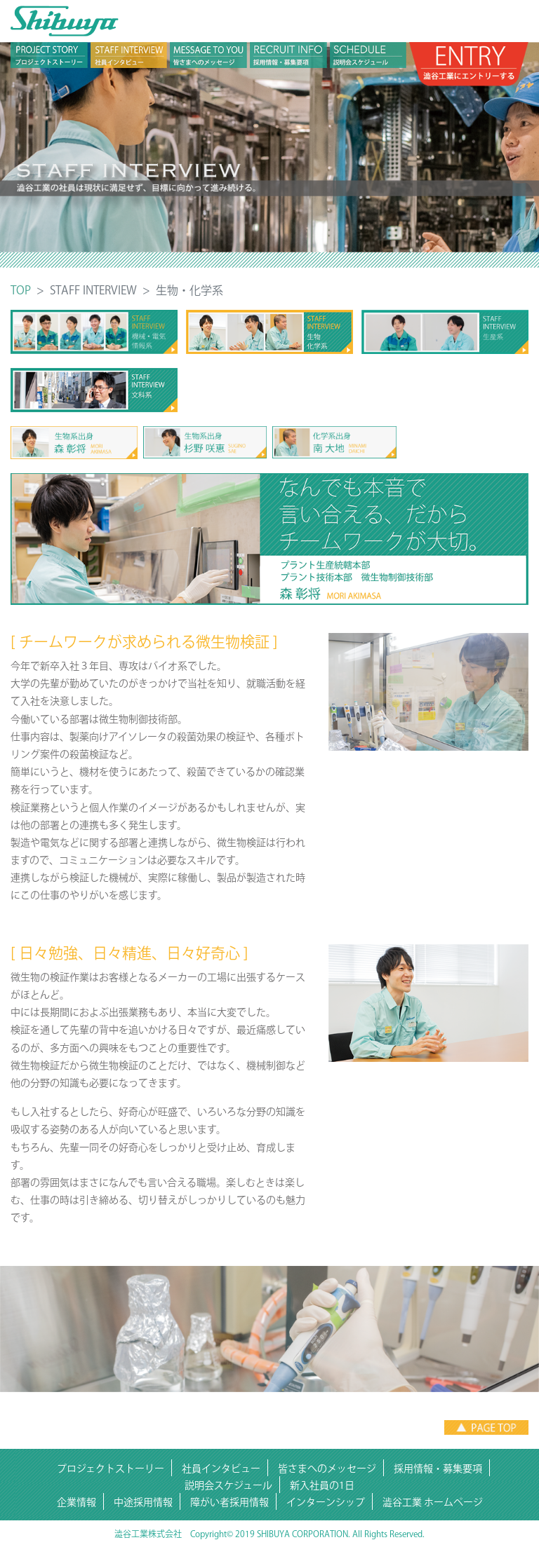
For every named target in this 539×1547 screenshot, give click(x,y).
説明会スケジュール (228, 1485)
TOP (21, 290)
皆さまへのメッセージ (327, 1468)
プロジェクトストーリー (110, 1468)
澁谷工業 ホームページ (432, 1502)
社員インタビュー (221, 1468)
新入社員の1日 (322, 1485)
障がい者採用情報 (229, 1502)
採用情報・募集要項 (438, 1468)
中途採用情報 (143, 1502)
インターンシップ (325, 1502)
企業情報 (76, 1502)
